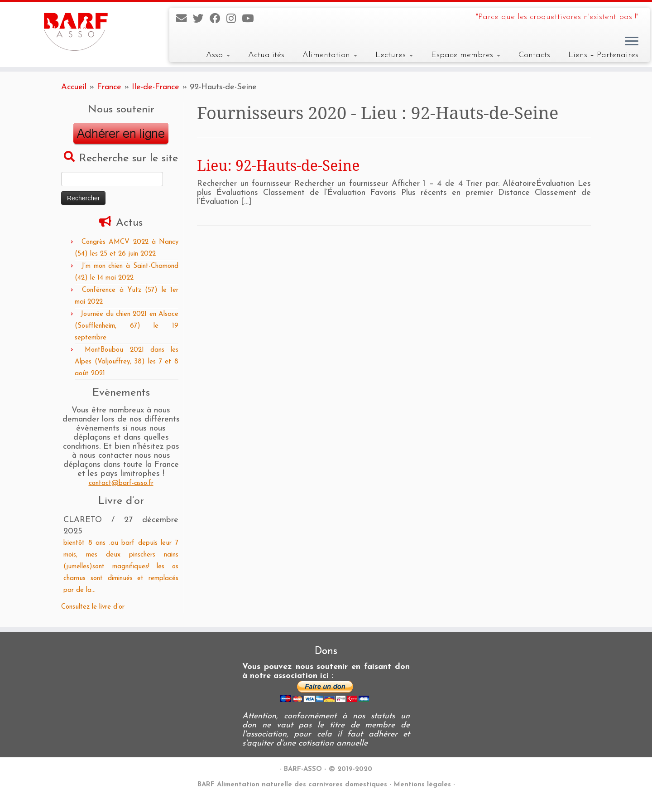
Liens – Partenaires (603, 55)
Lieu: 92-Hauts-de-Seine (278, 165)
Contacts (534, 55)
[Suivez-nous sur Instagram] (234, 19)
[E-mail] (184, 19)
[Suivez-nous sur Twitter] (201, 19)
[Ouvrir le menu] (631, 41)
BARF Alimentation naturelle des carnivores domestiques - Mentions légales (324, 784)
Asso (218, 55)
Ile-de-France (155, 87)
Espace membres (465, 55)
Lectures (394, 55)
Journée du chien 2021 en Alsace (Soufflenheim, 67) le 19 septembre (126, 326)
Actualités (266, 55)
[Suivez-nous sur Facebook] (218, 19)
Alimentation (329, 55)
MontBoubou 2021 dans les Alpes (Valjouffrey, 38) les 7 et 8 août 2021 (126, 362)
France (109, 87)
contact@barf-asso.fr (121, 483)
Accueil (73, 87)
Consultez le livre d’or (93, 607)
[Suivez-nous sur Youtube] (250, 19)
